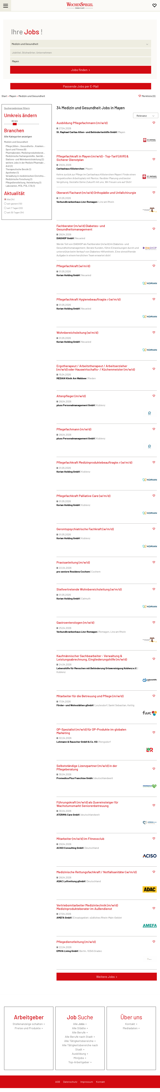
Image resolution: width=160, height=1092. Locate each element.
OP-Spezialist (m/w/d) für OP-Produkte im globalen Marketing (91, 731)
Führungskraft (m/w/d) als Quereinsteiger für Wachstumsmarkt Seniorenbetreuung (87, 804)
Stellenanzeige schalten (28, 1024)
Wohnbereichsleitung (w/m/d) (77, 332)
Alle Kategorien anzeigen (18, 136)
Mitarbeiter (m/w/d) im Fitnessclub (80, 838)
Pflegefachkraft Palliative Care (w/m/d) (83, 496)
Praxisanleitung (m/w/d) (73, 562)
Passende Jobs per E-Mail (81, 86)
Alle (79, 1024)
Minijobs (79, 1058)
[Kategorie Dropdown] (148, 43)
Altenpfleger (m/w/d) (71, 396)
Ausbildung (79, 1053)
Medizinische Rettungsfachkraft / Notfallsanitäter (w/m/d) (96, 872)
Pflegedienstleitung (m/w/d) (76, 942)
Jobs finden (79, 70)
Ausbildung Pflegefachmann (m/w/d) (81, 123)
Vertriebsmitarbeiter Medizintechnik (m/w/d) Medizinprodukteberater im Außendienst (87, 906)
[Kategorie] (77, 44)
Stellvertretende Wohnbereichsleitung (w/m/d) (89, 589)
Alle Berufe (79, 1032)
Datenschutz (70, 1081)
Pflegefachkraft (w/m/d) (73, 266)
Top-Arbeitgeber (78, 1062)
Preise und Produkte (28, 1028)
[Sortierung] (142, 115)
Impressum (86, 1081)
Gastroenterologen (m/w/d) (75, 622)
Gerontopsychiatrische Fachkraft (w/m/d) (85, 529)
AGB (57, 1081)
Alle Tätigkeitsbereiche (79, 1041)
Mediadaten (130, 1028)
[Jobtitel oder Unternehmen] (80, 52)
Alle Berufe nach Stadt (79, 1036)
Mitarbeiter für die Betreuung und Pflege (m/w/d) (89, 696)
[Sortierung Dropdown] (153, 115)
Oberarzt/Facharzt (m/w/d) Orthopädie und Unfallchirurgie (96, 192)
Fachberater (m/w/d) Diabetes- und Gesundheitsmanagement (80, 227)
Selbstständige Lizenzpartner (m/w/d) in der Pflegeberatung (86, 767)
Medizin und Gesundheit (16, 142)
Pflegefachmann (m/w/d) (73, 429)
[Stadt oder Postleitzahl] (80, 61)
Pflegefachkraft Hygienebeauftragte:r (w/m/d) (88, 299)
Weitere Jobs (105, 977)
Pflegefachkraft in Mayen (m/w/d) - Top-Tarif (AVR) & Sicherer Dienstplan (92, 158)
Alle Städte (79, 1028)
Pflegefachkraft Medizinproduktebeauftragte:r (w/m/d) (94, 462)
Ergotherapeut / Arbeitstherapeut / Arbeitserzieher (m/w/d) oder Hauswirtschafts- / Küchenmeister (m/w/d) (95, 367)
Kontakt (130, 1024)
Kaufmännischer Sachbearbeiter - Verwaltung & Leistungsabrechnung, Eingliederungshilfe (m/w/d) (91, 657)
